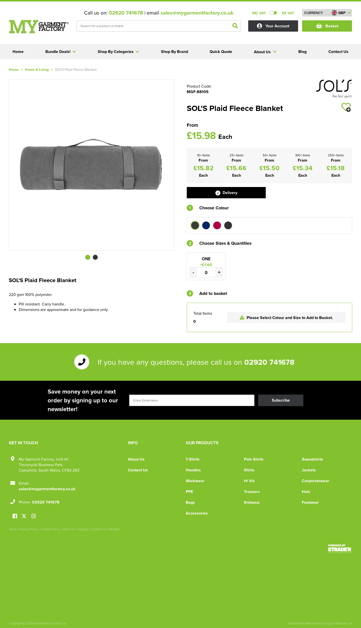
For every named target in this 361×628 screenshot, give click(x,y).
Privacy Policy (28, 529)
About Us (136, 459)
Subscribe (281, 400)
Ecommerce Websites (302, 623)
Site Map (114, 529)
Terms (13, 529)
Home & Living (37, 69)
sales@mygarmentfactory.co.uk (196, 13)
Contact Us (138, 470)
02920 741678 (126, 13)
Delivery (226, 193)
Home (14, 69)
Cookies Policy (50, 529)
